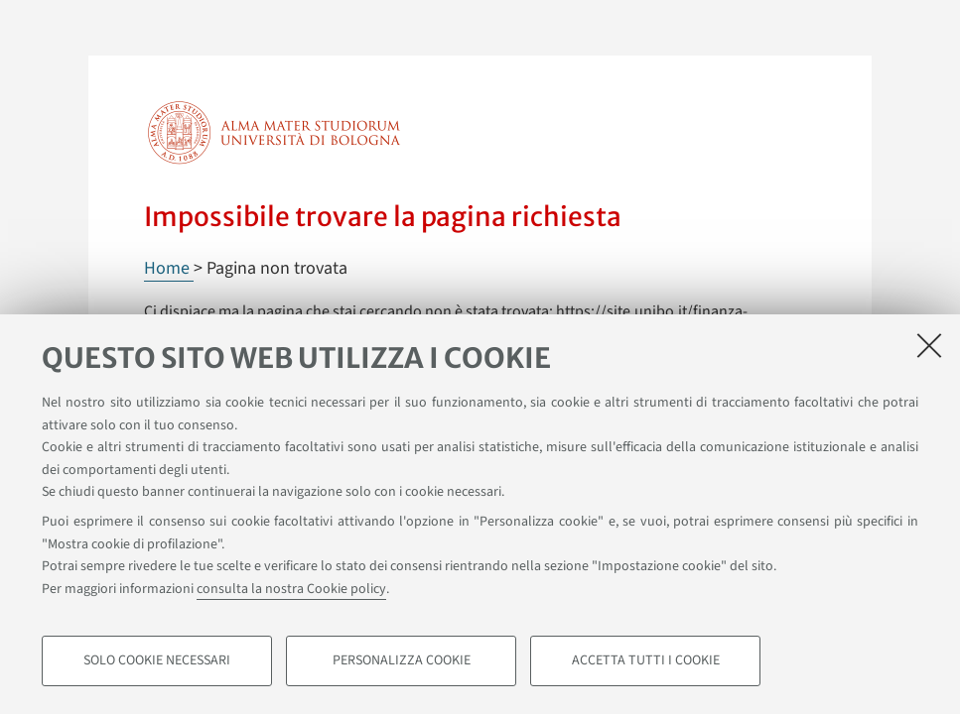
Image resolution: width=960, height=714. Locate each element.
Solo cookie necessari (156, 660)
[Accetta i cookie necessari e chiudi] (929, 345)
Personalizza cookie (402, 660)
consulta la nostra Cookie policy (291, 589)
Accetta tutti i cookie (646, 660)
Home (169, 268)
